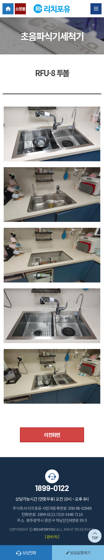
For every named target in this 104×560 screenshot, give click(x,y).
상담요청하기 (78, 553)
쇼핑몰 (20, 9)
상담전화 (26, 553)
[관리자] (52, 536)
